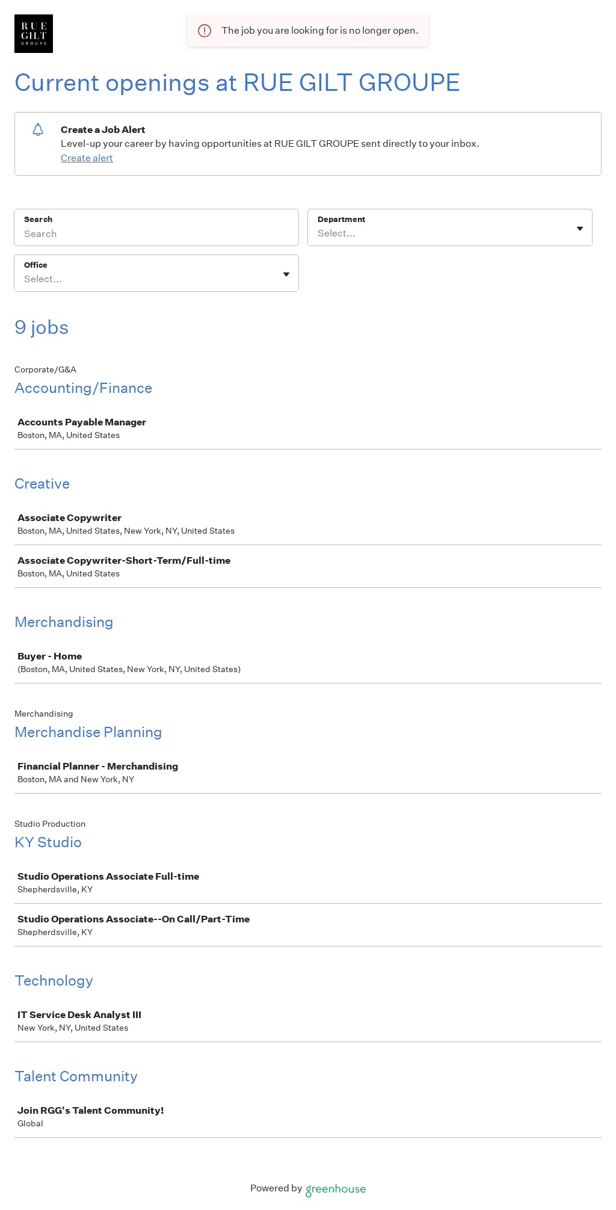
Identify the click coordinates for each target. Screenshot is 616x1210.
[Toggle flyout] (580, 228)
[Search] (156, 235)
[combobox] (318, 233)
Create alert (87, 158)
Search (38, 219)
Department (341, 219)
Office (36, 265)
